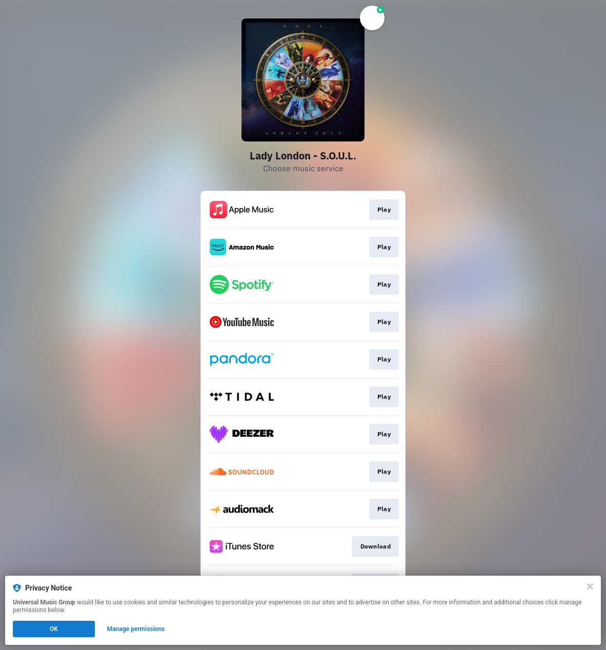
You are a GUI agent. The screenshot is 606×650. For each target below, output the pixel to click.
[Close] (590, 586)
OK (54, 629)
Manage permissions (136, 629)
